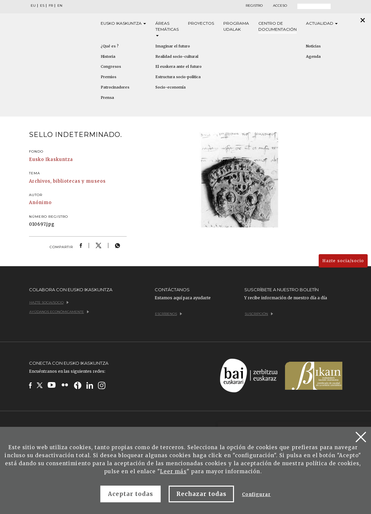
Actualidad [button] (322, 23)
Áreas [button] (167, 28)
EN (59, 5)
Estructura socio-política (178, 76)
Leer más (173, 471)
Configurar (256, 494)
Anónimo (40, 202)
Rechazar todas (201, 494)
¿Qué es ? (110, 46)
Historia (108, 56)
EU (33, 5)
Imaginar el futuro (172, 46)
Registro (254, 5)
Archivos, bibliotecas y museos (67, 181)
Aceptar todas (130, 494)
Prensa (107, 97)
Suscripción (259, 314)
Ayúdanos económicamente (59, 312)
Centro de (277, 26)
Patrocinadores (115, 87)
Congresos (111, 66)
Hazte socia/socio (343, 260)
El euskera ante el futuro (178, 66)
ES (42, 5)
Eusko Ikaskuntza (51, 159)
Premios (108, 76)
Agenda (313, 56)
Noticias (313, 46)
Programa (236, 26)
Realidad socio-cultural (176, 56)
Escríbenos (168, 314)
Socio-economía (170, 87)
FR (51, 5)
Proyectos (201, 23)
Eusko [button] (123, 23)
